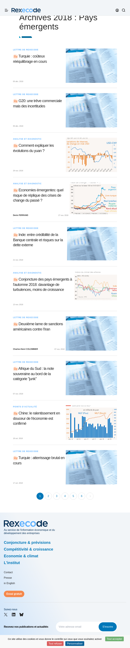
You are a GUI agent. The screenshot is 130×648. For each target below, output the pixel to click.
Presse (8, 577)
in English (9, 583)
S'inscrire (107, 626)
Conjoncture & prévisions (27, 542)
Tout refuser (55, 643)
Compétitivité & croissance (28, 549)
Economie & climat (21, 556)
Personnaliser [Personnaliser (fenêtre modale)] (75, 643)
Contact (8, 572)
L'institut (12, 563)
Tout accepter (114, 639)
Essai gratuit (14, 593)
